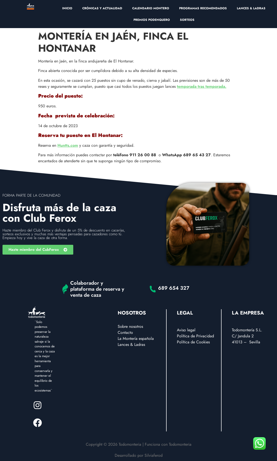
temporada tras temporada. (201, 86)
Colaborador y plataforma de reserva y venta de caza (97, 289)
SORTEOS (187, 20)
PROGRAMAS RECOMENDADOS (203, 8)
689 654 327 (173, 288)
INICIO (67, 8)
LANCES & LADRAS (251, 8)
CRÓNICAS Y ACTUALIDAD (102, 8)
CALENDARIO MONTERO (150, 8)
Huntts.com (67, 145)
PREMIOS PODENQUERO (151, 20)
